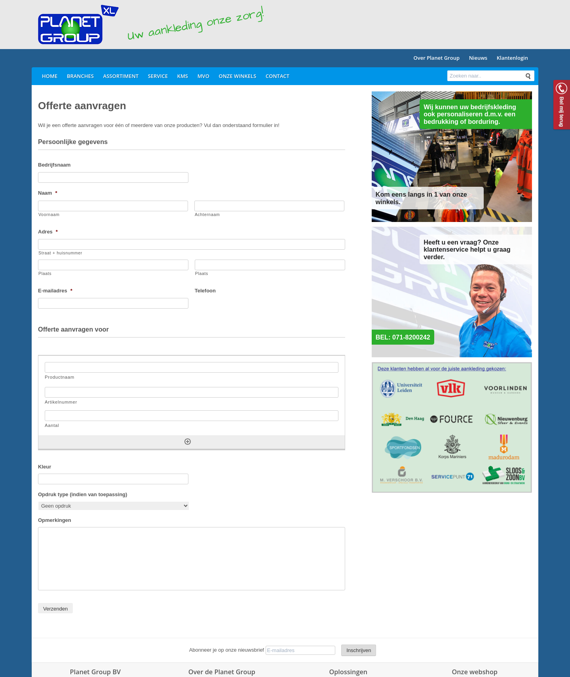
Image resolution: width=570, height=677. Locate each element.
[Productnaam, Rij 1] (191, 367)
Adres (48, 232)
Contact (277, 76)
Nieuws (478, 57)
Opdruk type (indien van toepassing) (82, 494)
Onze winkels (237, 76)
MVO (203, 76)
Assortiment (121, 76)
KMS (182, 76)
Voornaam (48, 214)
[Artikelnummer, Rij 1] (191, 392)
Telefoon (205, 291)
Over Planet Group (437, 57)
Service (158, 76)
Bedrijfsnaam (54, 165)
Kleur (44, 467)
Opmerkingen (54, 520)
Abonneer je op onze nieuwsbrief (226, 650)
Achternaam (207, 214)
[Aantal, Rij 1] (191, 415)
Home (49, 76)
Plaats (44, 273)
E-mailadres (55, 291)
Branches (80, 76)
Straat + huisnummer (60, 252)
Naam (47, 193)
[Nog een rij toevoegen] (187, 441)
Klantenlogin (512, 57)
